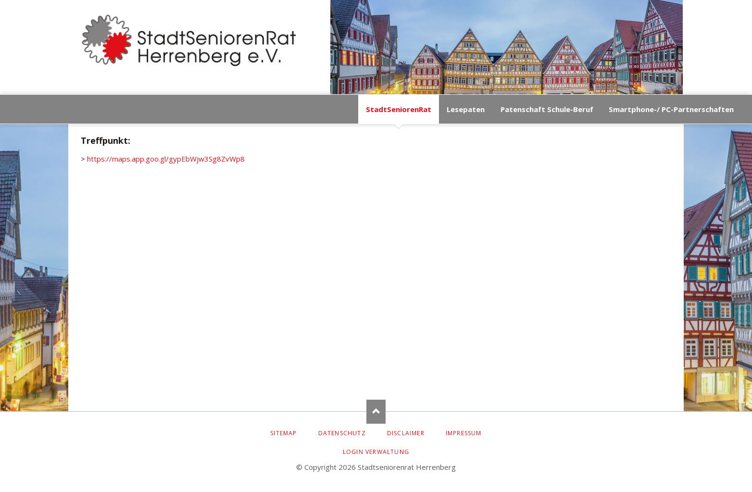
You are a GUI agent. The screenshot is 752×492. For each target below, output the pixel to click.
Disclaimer (406, 433)
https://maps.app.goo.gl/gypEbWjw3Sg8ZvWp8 (166, 159)
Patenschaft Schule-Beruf (547, 109)
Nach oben (376, 412)
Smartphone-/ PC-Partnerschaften (671, 109)
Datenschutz (342, 433)
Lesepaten (466, 109)
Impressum (464, 433)
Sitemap (283, 433)
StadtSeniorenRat (398, 109)
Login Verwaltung (376, 452)
